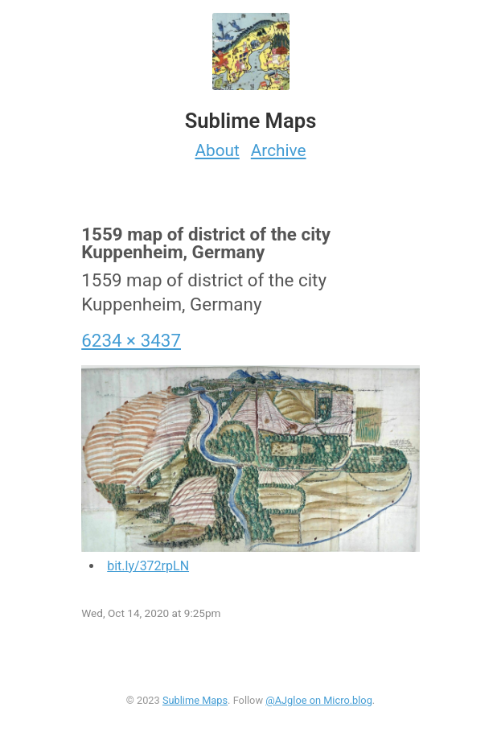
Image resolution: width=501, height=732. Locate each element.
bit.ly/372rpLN (148, 566)
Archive (278, 150)
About (217, 150)
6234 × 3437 (131, 340)
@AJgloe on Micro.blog (318, 700)
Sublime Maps (195, 700)
